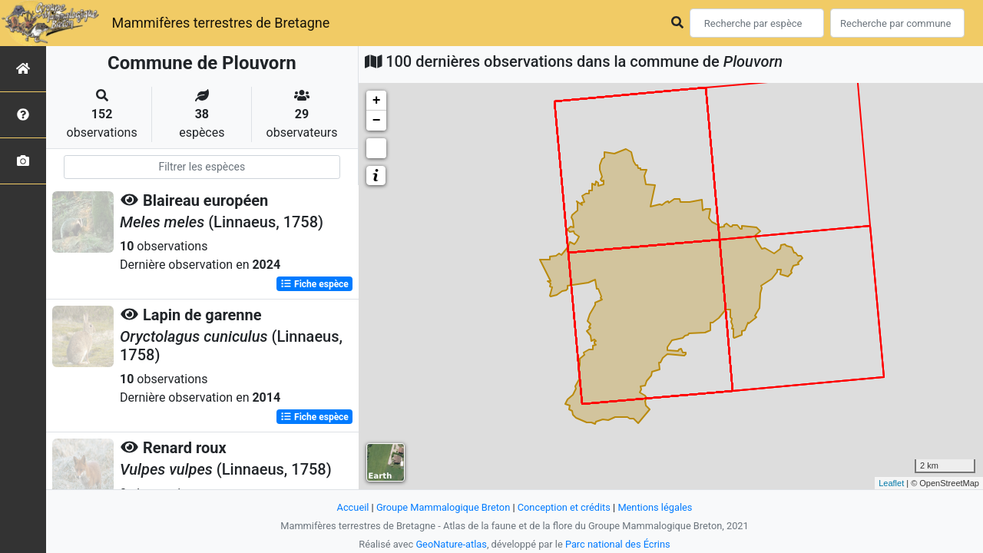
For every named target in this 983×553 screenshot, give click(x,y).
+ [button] (376, 100)
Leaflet (891, 483)
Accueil (353, 507)
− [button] (376, 120)
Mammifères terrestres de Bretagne (220, 23)
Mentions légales (654, 507)
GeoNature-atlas (451, 544)
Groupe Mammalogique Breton (443, 507)
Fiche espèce (314, 284)
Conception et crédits (564, 507)
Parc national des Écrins (617, 544)
